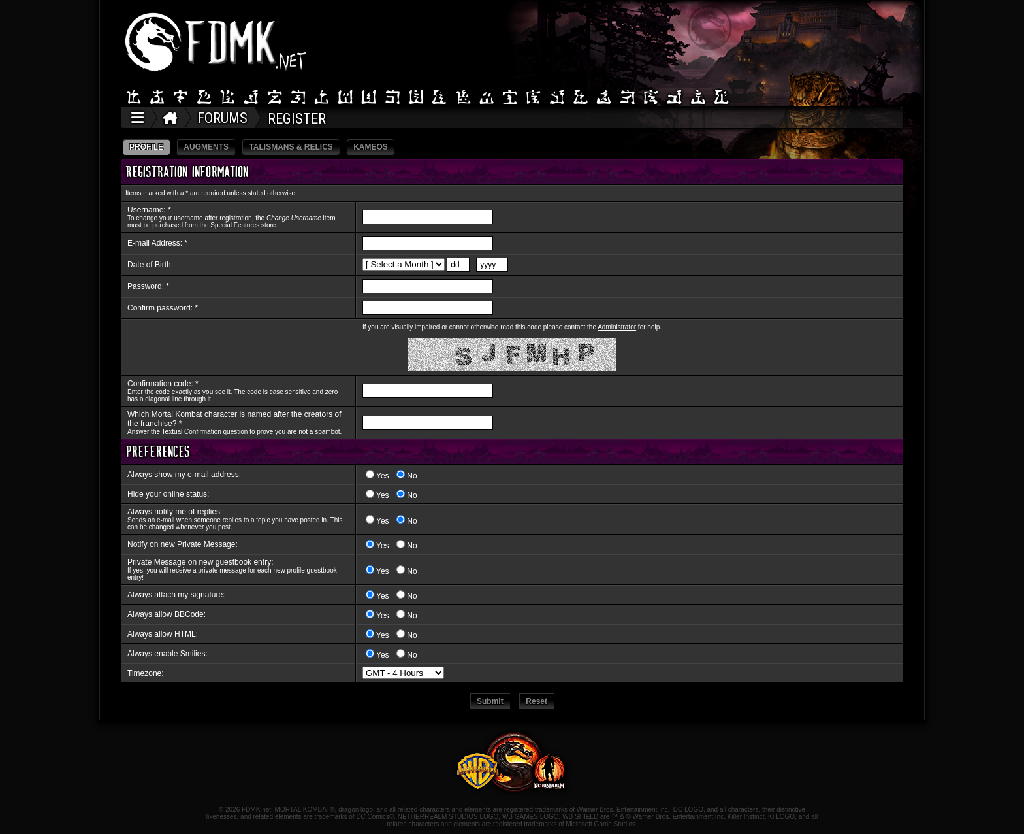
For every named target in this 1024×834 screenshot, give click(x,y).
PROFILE (146, 147)
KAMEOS (370, 147)
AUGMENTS (206, 147)
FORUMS (222, 118)
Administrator (617, 327)
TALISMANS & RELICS (290, 147)
